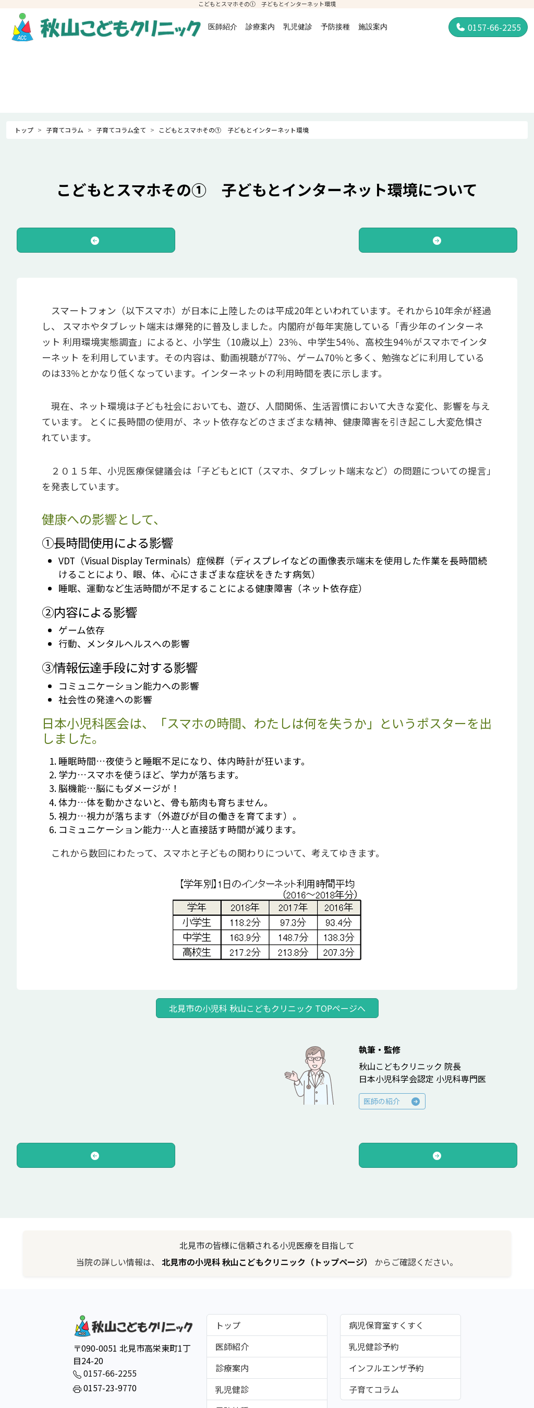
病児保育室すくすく (386, 1325)
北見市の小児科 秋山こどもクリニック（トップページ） (268, 1262)
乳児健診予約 (374, 1346)
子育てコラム (64, 129)
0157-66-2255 (488, 27)
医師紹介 (222, 26)
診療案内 (260, 26)
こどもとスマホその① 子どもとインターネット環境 (234, 129)
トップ (24, 129)
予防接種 (335, 26)
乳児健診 (297, 26)
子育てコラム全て (121, 129)
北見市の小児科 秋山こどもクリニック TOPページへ (267, 1008)
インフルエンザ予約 (386, 1368)
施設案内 (372, 26)
